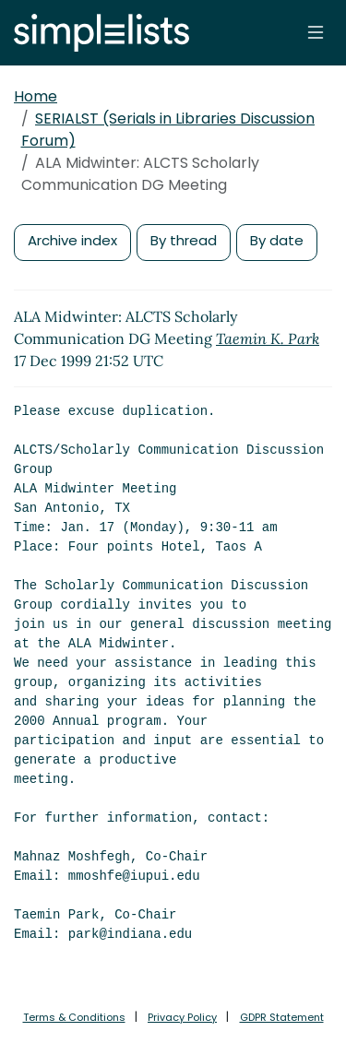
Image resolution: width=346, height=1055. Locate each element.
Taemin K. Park (267, 338)
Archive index (72, 240)
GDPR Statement (282, 1017)
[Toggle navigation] (315, 32)
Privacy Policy (182, 1017)
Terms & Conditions (74, 1017)
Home (35, 96)
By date (277, 240)
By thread (183, 240)
